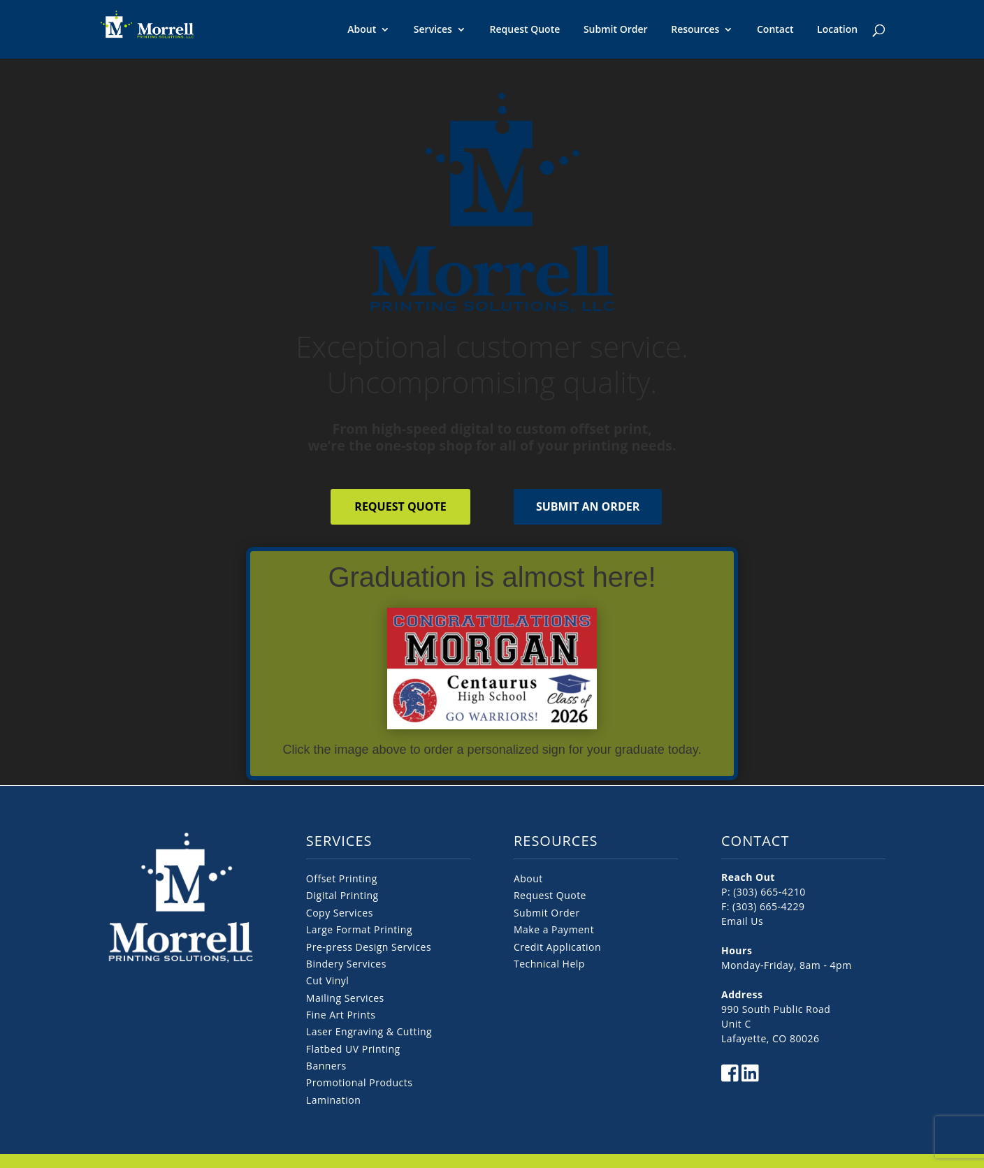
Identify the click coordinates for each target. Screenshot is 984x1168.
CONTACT (755, 840)
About (361, 30)
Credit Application (557, 947)
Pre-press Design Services (368, 947)
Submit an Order (587, 506)
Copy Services (339, 912)
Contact (775, 29)
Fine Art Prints (340, 1014)
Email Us (742, 921)
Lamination (333, 1100)
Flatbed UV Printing (353, 1049)
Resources (695, 30)
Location (837, 29)
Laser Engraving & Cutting (369, 1031)
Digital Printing (342, 895)
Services (433, 30)
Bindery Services (346, 963)
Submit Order (616, 29)
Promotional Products (359, 1082)
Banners (326, 1065)
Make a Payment (554, 929)
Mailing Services (345, 998)
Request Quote (525, 29)
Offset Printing (341, 878)
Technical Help (549, 963)
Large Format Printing (359, 929)
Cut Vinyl (327, 980)
